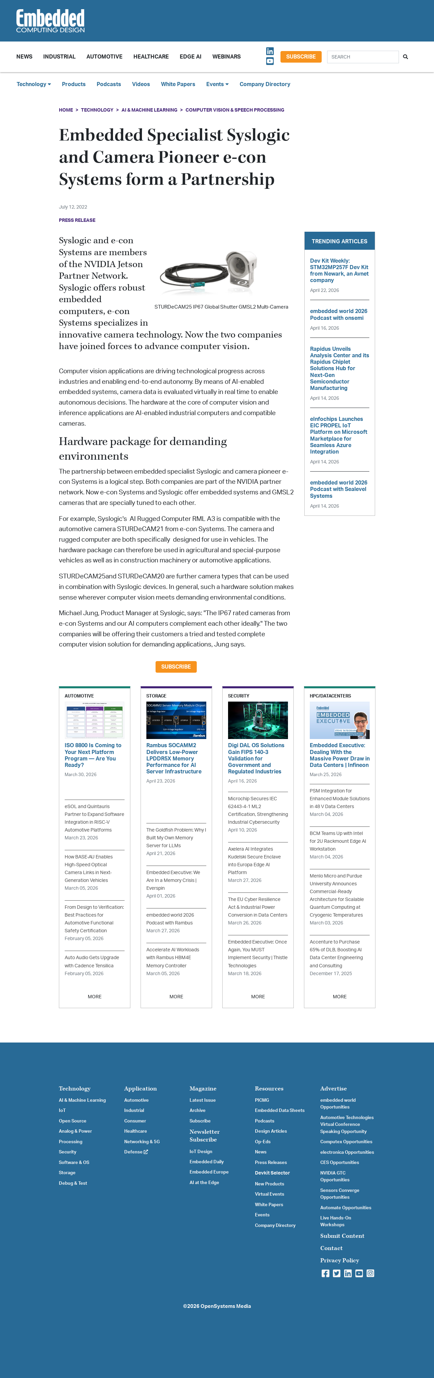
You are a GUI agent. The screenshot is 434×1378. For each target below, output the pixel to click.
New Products (269, 1184)
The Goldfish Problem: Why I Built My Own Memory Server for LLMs (176, 837)
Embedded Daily (207, 1162)
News (261, 1152)
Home (66, 110)
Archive (198, 1111)
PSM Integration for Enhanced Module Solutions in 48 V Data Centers (340, 798)
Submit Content (342, 1236)
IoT (62, 1111)
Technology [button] (34, 84)
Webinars (226, 57)
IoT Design (201, 1152)
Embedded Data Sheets (280, 1111)
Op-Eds (263, 1142)
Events (262, 1215)
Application (140, 1089)
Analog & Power (75, 1131)
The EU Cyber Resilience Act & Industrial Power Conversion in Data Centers (257, 907)
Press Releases (271, 1163)
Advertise (333, 1089)
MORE (94, 996)
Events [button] (217, 84)
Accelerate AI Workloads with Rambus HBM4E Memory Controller (172, 957)
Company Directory (265, 84)
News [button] (24, 57)
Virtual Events (269, 1194)
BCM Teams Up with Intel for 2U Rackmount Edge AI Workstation (338, 841)
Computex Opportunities (346, 1142)
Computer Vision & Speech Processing (235, 110)
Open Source (72, 1121)
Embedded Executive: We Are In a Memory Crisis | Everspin (173, 880)
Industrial (59, 57)
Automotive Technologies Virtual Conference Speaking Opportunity (347, 1125)
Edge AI (191, 57)
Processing (70, 1142)
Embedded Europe (209, 1172)
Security (67, 1152)
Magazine (203, 1089)
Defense (136, 1152)
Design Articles (271, 1131)
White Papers (178, 84)
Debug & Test (73, 1183)
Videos (141, 84)
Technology (97, 110)
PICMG (262, 1100)
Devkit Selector (272, 1173)
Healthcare (151, 57)
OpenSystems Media (225, 1306)
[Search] (363, 57)
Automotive (104, 57)
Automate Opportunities (345, 1208)
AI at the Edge (204, 1183)
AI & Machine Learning (149, 110)
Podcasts (109, 84)
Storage (67, 1173)
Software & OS (74, 1163)
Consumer (135, 1121)
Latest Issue (203, 1100)
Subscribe (301, 57)
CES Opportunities (339, 1163)
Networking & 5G (142, 1142)
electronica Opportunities (347, 1152)
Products (74, 84)
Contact (331, 1248)
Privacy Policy (339, 1260)
